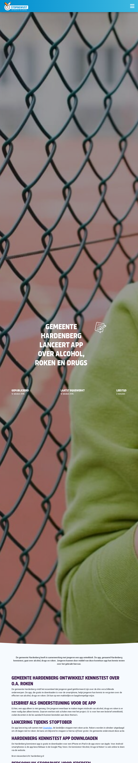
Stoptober (47, 727)
